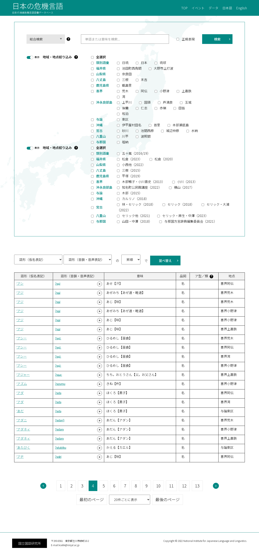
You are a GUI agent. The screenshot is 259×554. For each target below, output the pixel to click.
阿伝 (144, 90)
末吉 (144, 79)
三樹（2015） (132, 170)
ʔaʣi (58, 457)
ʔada (58, 393)
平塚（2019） (132, 175)
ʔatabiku (60, 448)
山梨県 (101, 73)
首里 (157, 124)
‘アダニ (21, 420)
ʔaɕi (57, 284)
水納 (194, 130)
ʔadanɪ (59, 429)
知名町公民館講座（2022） (142, 187)
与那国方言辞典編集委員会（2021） (190, 221)
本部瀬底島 (181, 124)
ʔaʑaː (58, 375)
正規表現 (188, 39)
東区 (125, 119)
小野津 (164, 90)
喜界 (99, 90)
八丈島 (101, 79)
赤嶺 (163, 107)
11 (171, 486)
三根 (125, 79)
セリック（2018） (181, 204)
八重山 (101, 136)
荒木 (125, 90)
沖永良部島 (104, 102)
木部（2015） (132, 192)
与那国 (101, 141)
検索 (217, 39)
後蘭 (125, 107)
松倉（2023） (132, 158)
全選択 (101, 56)
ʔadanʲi (59, 420)
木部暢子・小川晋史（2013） (143, 181)
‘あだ (20, 411)
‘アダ (20, 393)
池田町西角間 (131, 68)
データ (213, 7)
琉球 (163, 62)
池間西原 (147, 130)
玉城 (188, 102)
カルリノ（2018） (135, 198)
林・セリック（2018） (138, 204)
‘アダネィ (23, 429)
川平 (125, 136)
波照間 (146, 136)
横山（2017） (184, 187)
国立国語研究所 (29, 543)
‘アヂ (20, 457)
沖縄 (99, 124)
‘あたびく (23, 448)
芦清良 (168, 102)
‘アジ (19, 293)
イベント (198, 7)
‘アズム (21, 384)
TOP (184, 7)
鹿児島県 (102, 85)
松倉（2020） (165, 158)
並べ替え (165, 260)
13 (197, 486)
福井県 (101, 68)
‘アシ (19, 284)
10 (158, 486)
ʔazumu (60, 384)
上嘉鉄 (186, 90)
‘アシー (21, 338)
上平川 (127, 102)
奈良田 (127, 73)
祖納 (125, 141)
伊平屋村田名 (131, 124)
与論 (99, 119)
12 (184, 486)
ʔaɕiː (58, 338)
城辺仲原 (172, 130)
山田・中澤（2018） (137, 221)
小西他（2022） (133, 164)
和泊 (125, 113)
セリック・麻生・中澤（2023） (185, 215)
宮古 (99, 130)
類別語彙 (102, 62)
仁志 (144, 107)
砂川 (125, 130)
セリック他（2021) (136, 215)
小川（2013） (187, 181)
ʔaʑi (57, 293)
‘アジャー (23, 375)
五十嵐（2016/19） (136, 153)
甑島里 (127, 85)
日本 (144, 62)
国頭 (147, 102)
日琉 (125, 62)
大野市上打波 (163, 68)
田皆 (181, 107)
